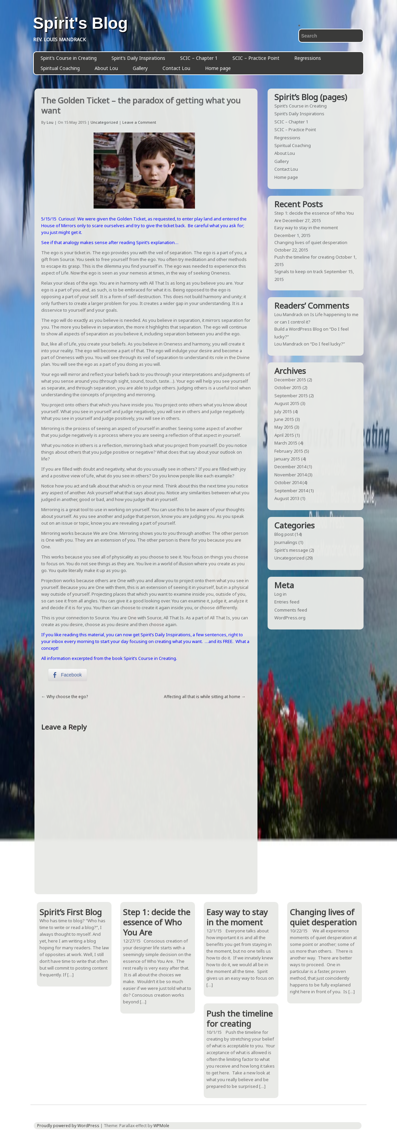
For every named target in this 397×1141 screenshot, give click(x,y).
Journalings (285, 542)
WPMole (161, 1125)
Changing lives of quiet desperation (310, 242)
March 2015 (285, 443)
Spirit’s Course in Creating (69, 58)
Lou (50, 122)
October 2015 (287, 387)
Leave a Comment (139, 122)
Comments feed (290, 610)
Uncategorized (104, 122)
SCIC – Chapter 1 (199, 58)
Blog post (284, 534)
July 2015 (283, 411)
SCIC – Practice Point (255, 58)
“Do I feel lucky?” (327, 344)
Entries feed (286, 602)
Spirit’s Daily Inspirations (138, 58)
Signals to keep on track (298, 271)
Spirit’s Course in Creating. (150, 658)
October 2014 (287, 482)
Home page (218, 68)
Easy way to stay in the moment (306, 227)
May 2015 (283, 427)
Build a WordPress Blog (298, 329)
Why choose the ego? (67, 696)
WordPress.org (289, 618)
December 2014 (290, 466)
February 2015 (288, 451)
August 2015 (286, 403)
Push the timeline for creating (304, 257)
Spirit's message (291, 550)
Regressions (307, 58)
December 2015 (290, 380)
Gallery (140, 68)
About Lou (106, 68)
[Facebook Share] (67, 674)
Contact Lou (176, 68)
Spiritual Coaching (60, 68)
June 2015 (284, 419)
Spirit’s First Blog (71, 912)
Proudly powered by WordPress (68, 1125)
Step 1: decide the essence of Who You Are (156, 922)
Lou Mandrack (288, 314)
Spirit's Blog (80, 23)
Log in (280, 594)
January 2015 (287, 459)
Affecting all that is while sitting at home (202, 696)
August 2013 (286, 498)
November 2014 (290, 475)
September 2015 (291, 396)
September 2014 (291, 491)
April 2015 (284, 435)
